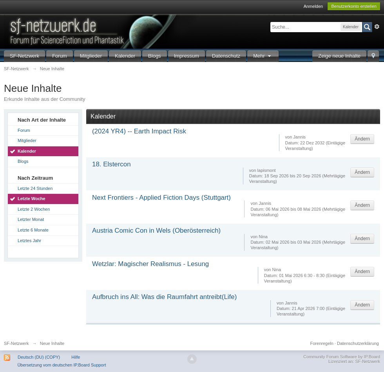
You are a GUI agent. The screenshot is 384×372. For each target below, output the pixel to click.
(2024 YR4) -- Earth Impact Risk (139, 131)
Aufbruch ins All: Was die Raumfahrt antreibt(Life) (164, 297)
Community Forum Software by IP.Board (341, 356)
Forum (59, 56)
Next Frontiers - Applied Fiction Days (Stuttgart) (161, 197)
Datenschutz (226, 56)
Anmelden (313, 6)
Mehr (263, 56)
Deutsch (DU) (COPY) (39, 357)
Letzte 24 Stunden (35, 188)
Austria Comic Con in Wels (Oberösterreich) (156, 230)
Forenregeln (321, 343)
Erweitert (377, 27)
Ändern (362, 139)
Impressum (186, 56)
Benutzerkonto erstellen (354, 6)
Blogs (154, 56)
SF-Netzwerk (24, 56)
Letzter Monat (31, 219)
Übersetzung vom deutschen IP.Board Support (61, 365)
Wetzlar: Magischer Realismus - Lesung (150, 264)
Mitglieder (91, 56)
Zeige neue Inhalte (339, 56)
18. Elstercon (111, 164)
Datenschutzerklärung (358, 343)
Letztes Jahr (29, 240)
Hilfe (75, 357)
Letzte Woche (31, 198)
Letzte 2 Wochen (34, 209)
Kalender (125, 56)
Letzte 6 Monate (33, 230)
